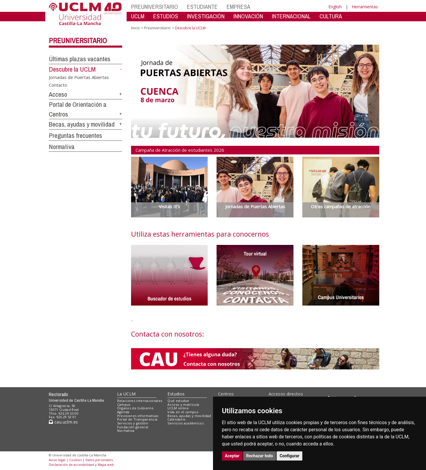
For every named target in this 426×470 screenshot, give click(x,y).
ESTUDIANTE (202, 7)
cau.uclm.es (63, 422)
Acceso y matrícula (183, 404)
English (335, 6)
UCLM (137, 16)
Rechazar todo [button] (259, 455)
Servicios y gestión (132, 423)
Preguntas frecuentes (75, 135)
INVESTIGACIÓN (206, 16)
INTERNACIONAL (291, 16)
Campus (123, 404)
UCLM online (178, 408)
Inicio (135, 27)
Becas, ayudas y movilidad (81, 124)
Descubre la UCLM (72, 69)
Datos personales (99, 460)
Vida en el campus (182, 412)
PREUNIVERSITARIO (154, 7)
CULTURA (331, 16)
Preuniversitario (78, 40)
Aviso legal (57, 460)
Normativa (62, 146)
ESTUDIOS (165, 16)
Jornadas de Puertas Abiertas (79, 77)
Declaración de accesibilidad (71, 464)
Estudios (176, 394)
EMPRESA (238, 7)
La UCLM (126, 394)
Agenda (123, 412)
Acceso (58, 94)
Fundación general (133, 427)
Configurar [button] (289, 455)
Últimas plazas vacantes (79, 58)
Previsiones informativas (138, 416)
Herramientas (365, 6)
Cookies (75, 460)
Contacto (58, 85)
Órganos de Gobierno (135, 408)
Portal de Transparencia (137, 419)
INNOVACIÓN (248, 16)
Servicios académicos (185, 423)
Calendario (176, 419)
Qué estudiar (178, 400)
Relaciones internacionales (139, 400)
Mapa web (106, 464)
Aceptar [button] (232, 455)
